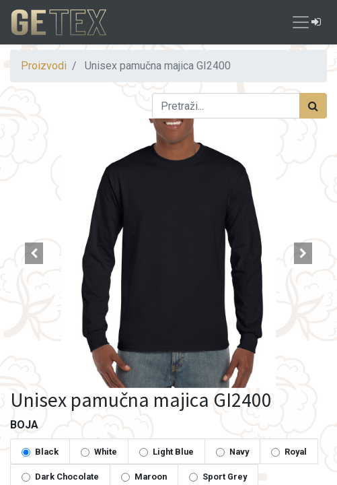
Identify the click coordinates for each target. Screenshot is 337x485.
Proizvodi (44, 65)
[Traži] (313, 106)
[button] (34, 253)
